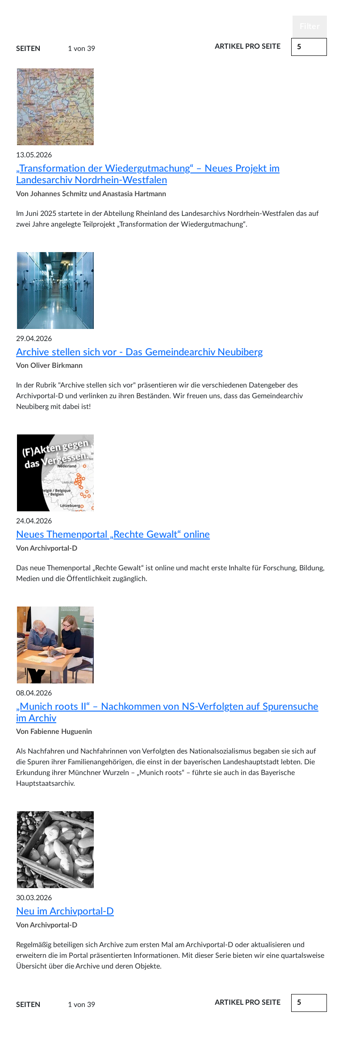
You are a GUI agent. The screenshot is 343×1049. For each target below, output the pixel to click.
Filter (310, 27)
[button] (309, 47)
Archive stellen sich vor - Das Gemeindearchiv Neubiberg (139, 352)
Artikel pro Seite (247, 46)
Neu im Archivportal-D (65, 911)
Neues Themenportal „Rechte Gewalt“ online (113, 534)
